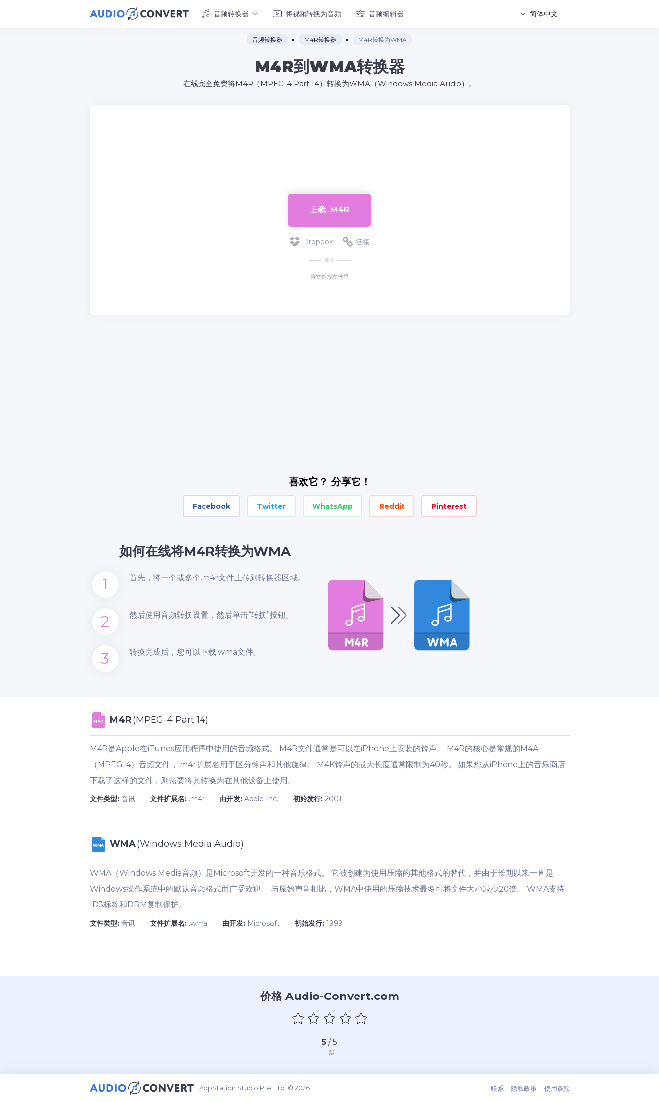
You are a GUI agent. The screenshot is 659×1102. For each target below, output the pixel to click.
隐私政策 (524, 1088)
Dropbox (311, 242)
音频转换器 (229, 13)
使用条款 (557, 1088)
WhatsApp (332, 506)
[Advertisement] (330, 136)
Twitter (271, 506)
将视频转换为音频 (307, 13)
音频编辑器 (380, 13)
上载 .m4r (329, 209)
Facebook (211, 506)
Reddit (392, 506)
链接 (356, 242)
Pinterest (449, 506)
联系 (497, 1088)
